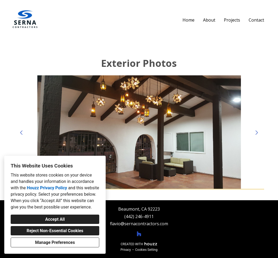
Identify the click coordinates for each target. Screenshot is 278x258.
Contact (256, 20)
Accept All (55, 219)
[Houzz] (139, 234)
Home (188, 20)
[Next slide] (256, 132)
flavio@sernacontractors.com (139, 223)
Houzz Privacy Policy (47, 187)
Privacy (126, 250)
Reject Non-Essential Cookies (55, 230)
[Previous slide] (21, 132)
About (209, 20)
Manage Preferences (55, 242)
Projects (232, 20)
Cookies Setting (146, 250)
